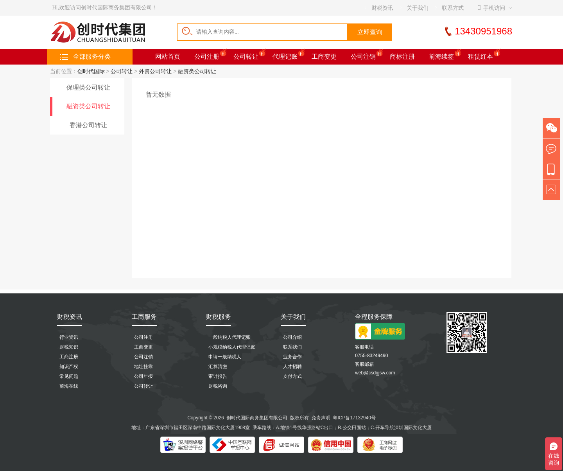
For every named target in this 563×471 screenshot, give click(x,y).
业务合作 (292, 357)
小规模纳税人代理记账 (231, 347)
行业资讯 (68, 337)
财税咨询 (217, 386)
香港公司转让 (88, 125)
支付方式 (292, 376)
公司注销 (363, 56)
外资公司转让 (155, 71)
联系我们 (292, 347)
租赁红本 (480, 56)
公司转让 (245, 56)
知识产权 (68, 366)
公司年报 (143, 376)
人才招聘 (292, 366)
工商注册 (68, 357)
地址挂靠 (143, 366)
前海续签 (441, 56)
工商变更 (324, 56)
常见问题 (68, 376)
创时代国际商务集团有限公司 (256, 418)
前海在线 (68, 386)
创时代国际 (91, 71)
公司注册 (206, 56)
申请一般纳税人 (224, 357)
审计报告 (217, 376)
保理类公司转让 (88, 87)
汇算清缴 (217, 366)
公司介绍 (292, 337)
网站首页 (167, 56)
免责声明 (321, 418)
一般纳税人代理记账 (229, 337)
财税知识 (68, 347)
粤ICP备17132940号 (354, 418)
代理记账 (285, 56)
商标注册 (402, 56)
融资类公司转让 (197, 71)
